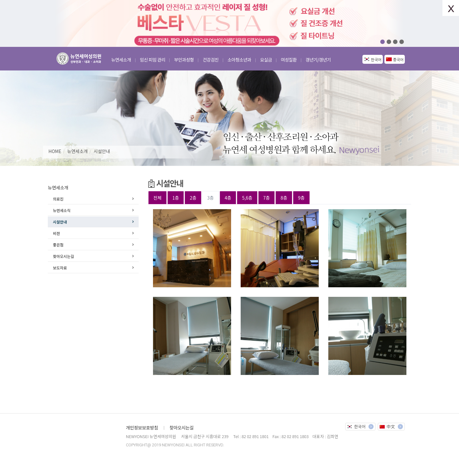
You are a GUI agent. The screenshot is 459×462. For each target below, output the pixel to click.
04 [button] (401, 42)
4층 (228, 197)
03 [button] (395, 42)
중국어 (398, 59)
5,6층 (247, 197)
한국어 (376, 59)
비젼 (56, 233)
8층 (283, 197)
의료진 (58, 199)
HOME (54, 151)
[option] (229, 23)
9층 (301, 197)
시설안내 (102, 151)
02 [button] (389, 42)
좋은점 (58, 244)
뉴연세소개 (77, 151)
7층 (266, 197)
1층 (175, 197)
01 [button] (382, 42)
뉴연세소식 (61, 210)
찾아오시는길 (63, 256)
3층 (210, 197)
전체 (157, 197)
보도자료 (60, 267)
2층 (193, 197)
